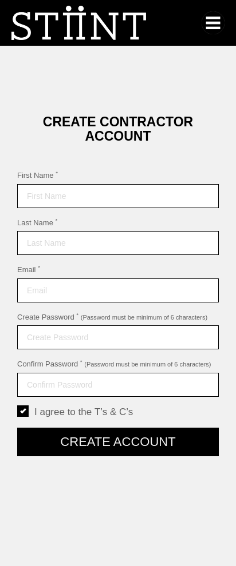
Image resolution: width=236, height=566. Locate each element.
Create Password (112, 316)
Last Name (37, 222)
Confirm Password (114, 363)
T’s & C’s (114, 411)
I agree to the (75, 412)
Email (28, 269)
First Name (37, 175)
